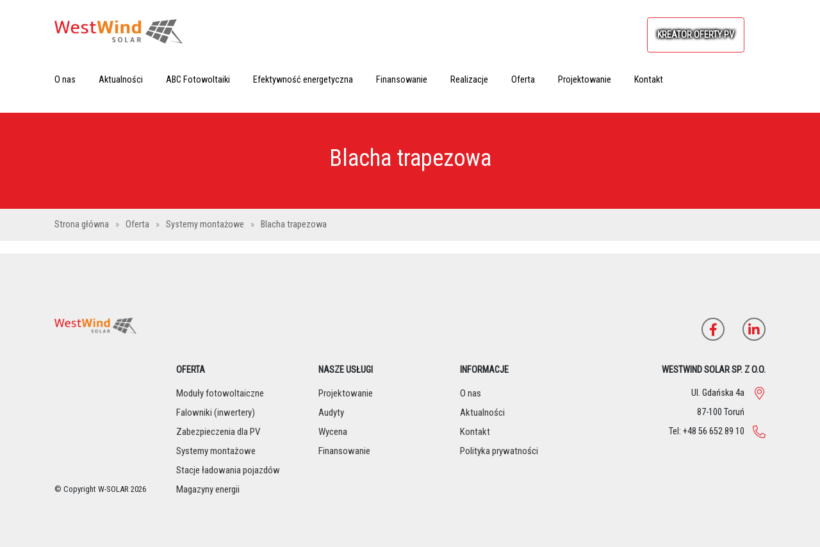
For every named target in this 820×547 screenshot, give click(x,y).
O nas (65, 79)
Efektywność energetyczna (303, 79)
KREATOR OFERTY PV (695, 34)
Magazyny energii (208, 489)
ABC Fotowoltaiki (198, 79)
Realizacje (469, 79)
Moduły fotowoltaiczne (220, 393)
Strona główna (82, 224)
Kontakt (648, 79)
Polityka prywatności (499, 451)
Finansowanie (401, 79)
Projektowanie (584, 79)
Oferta (523, 79)
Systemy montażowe (206, 224)
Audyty (331, 412)
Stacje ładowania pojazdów (228, 470)
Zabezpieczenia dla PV (218, 431)
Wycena (332, 431)
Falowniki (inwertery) (215, 412)
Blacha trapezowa (294, 224)
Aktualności (121, 79)
